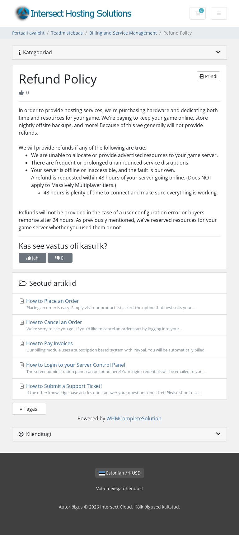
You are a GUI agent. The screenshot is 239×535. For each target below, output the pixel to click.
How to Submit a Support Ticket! (119, 389)
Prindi (208, 76)
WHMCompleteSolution (134, 418)
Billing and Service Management (123, 33)
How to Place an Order (119, 304)
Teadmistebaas (67, 33)
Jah (32, 258)
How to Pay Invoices (119, 346)
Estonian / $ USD (120, 473)
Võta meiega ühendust (119, 488)
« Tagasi (29, 408)
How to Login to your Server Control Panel (119, 368)
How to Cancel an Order (119, 325)
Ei (60, 258)
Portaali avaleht (28, 33)
